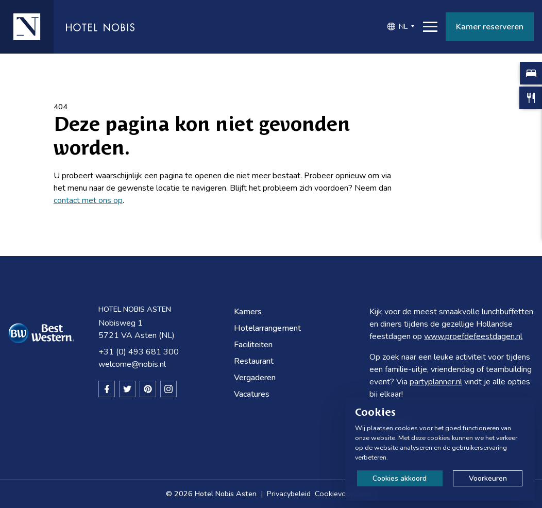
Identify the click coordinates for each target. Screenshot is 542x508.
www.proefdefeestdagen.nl (473, 336)
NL (403, 26)
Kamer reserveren (489, 26)
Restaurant (254, 361)
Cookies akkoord (399, 478)
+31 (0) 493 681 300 (138, 352)
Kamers (248, 311)
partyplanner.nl (436, 381)
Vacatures (251, 394)
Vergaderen (255, 377)
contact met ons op (88, 200)
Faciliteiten (253, 344)
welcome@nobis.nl (132, 364)
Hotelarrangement (267, 328)
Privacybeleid (289, 493)
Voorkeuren (488, 478)
